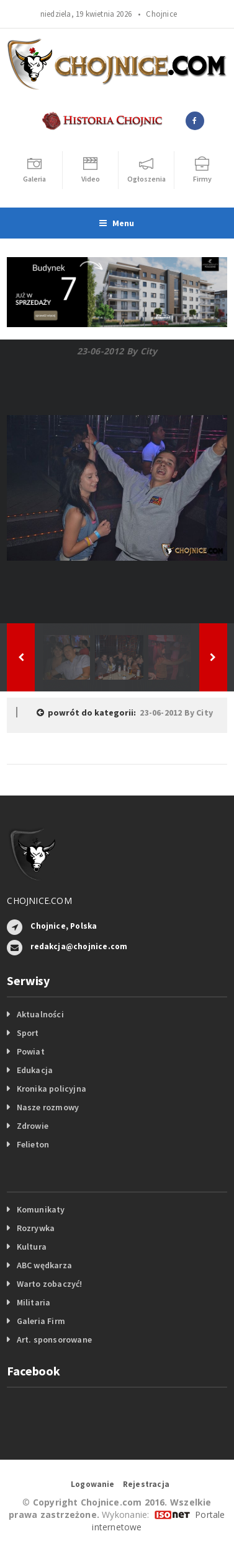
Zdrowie (32, 1125)
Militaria (34, 1302)
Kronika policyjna (52, 1088)
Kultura (32, 1246)
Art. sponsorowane (54, 1339)
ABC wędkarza (45, 1265)
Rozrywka (36, 1228)
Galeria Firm (41, 1320)
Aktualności (40, 1014)
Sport (28, 1032)
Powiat (31, 1051)
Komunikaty (41, 1209)
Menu (116, 223)
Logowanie (93, 1484)
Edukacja (35, 1070)
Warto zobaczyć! (50, 1283)
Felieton (33, 1144)
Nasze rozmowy (48, 1107)
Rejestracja (146, 1484)
